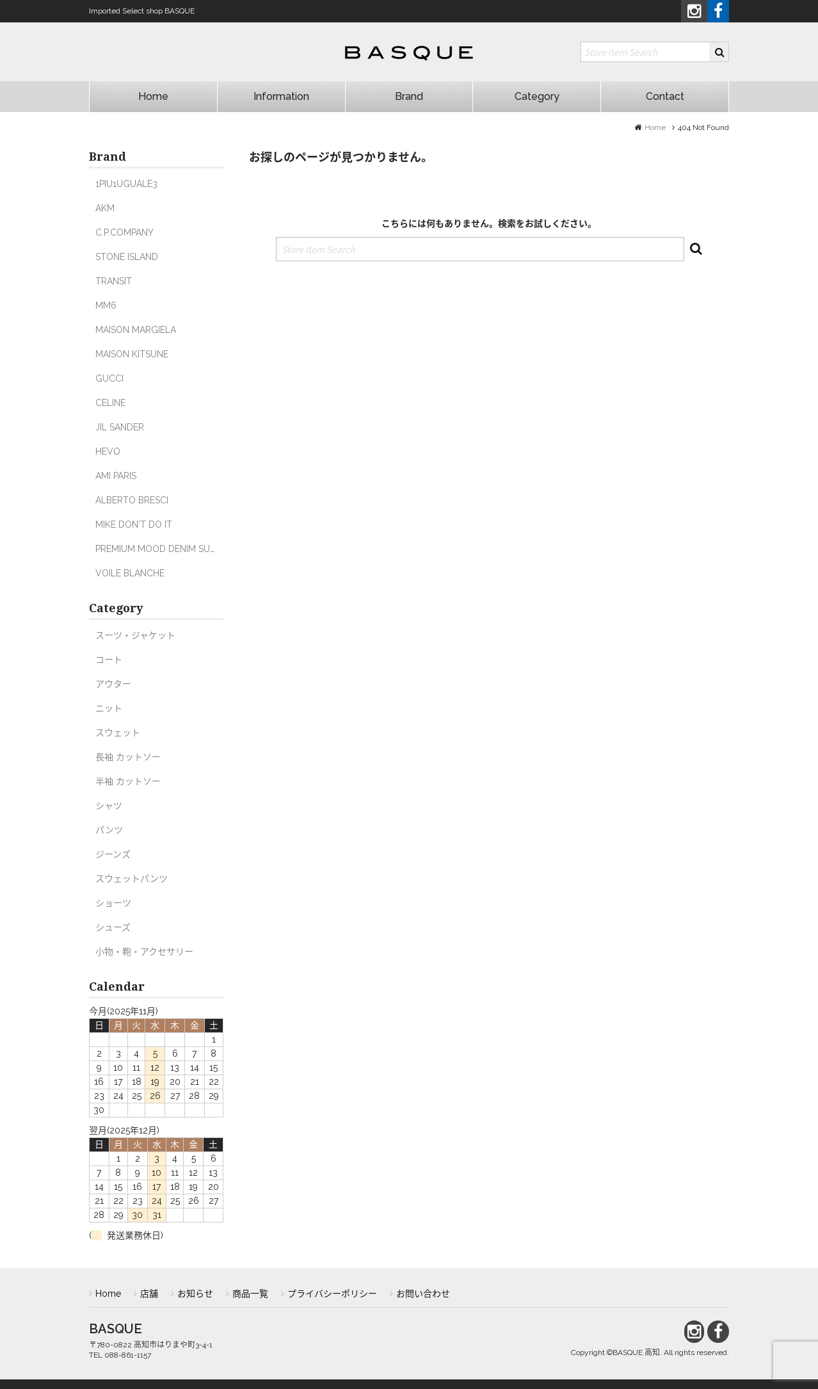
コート (108, 659)
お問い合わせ (423, 1293)
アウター (113, 684)
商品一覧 (250, 1293)
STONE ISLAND (126, 257)
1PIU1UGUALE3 (126, 184)
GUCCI (109, 378)
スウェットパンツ (131, 878)
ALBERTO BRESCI (131, 500)
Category (537, 96)
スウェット (117, 732)
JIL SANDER (119, 427)
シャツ (108, 805)
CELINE (110, 403)
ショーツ (113, 903)
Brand (409, 96)
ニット (108, 708)
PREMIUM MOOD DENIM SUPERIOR (168, 549)
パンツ (109, 830)
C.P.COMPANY (124, 232)
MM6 (105, 305)
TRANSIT (113, 281)
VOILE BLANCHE (129, 573)
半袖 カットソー (128, 781)
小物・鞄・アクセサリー (144, 951)
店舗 (149, 1293)
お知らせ (195, 1293)
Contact (665, 96)
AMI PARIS (115, 476)
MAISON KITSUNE (131, 354)
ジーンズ (113, 854)
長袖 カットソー (128, 757)
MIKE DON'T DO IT (133, 524)
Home (153, 96)
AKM (105, 208)
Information (281, 96)
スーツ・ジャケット (135, 635)
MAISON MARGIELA (135, 330)
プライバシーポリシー (332, 1293)
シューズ (113, 927)
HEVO (107, 451)
